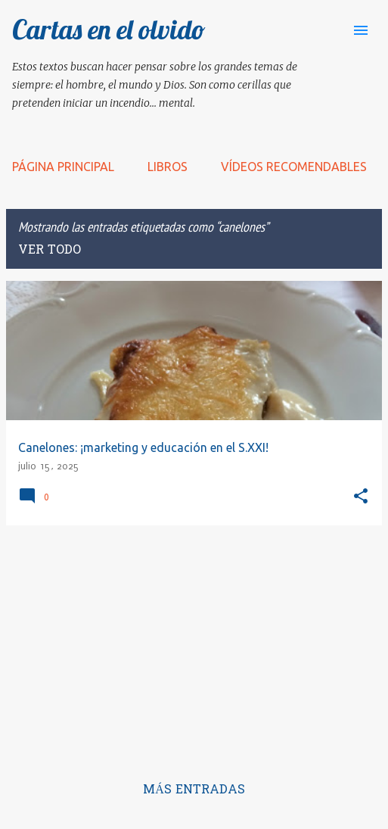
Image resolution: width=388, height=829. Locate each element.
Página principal (63, 166)
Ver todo (49, 251)
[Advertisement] (194, 644)
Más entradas (194, 790)
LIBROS (167, 166)
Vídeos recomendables (294, 166)
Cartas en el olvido (109, 29)
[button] (361, 497)
